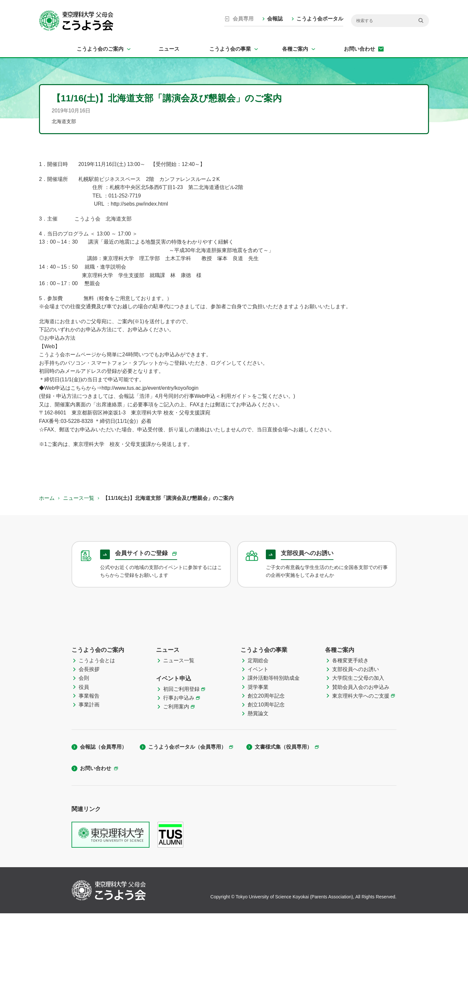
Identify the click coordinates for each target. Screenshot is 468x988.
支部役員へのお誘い (355, 744)
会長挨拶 (89, 744)
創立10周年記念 (266, 779)
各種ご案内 (295, 49)
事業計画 (89, 779)
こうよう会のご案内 (100, 49)
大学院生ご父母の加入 (358, 752)
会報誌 (275, 18)
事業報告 (89, 770)
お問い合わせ (359, 49)
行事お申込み (178, 772)
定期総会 (258, 735)
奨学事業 (258, 761)
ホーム (47, 498)
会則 (84, 752)
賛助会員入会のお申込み (360, 761)
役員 (84, 761)
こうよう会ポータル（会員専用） (187, 821)
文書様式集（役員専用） (283, 821)
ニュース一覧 (78, 498)
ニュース (169, 49)
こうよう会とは (97, 735)
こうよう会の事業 (230, 49)
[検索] (390, 20)
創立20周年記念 (266, 770)
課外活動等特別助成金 (274, 752)
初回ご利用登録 (181, 763)
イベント (258, 744)
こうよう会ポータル (319, 18)
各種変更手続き (350, 735)
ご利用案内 (176, 781)
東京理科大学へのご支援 (360, 770)
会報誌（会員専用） (103, 821)
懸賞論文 (258, 788)
